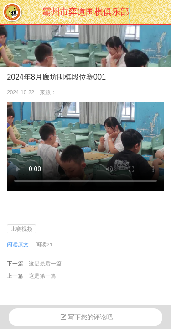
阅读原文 (18, 244)
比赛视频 (21, 229)
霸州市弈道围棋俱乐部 (85, 11)
